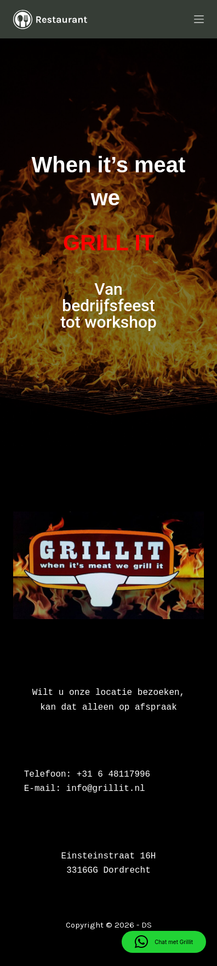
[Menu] (199, 19)
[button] (164, 942)
